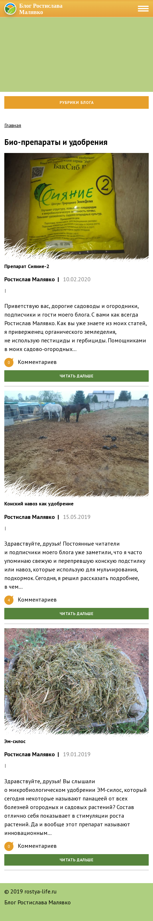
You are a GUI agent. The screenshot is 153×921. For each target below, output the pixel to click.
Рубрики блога (77, 102)
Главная (12, 125)
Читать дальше (77, 376)
